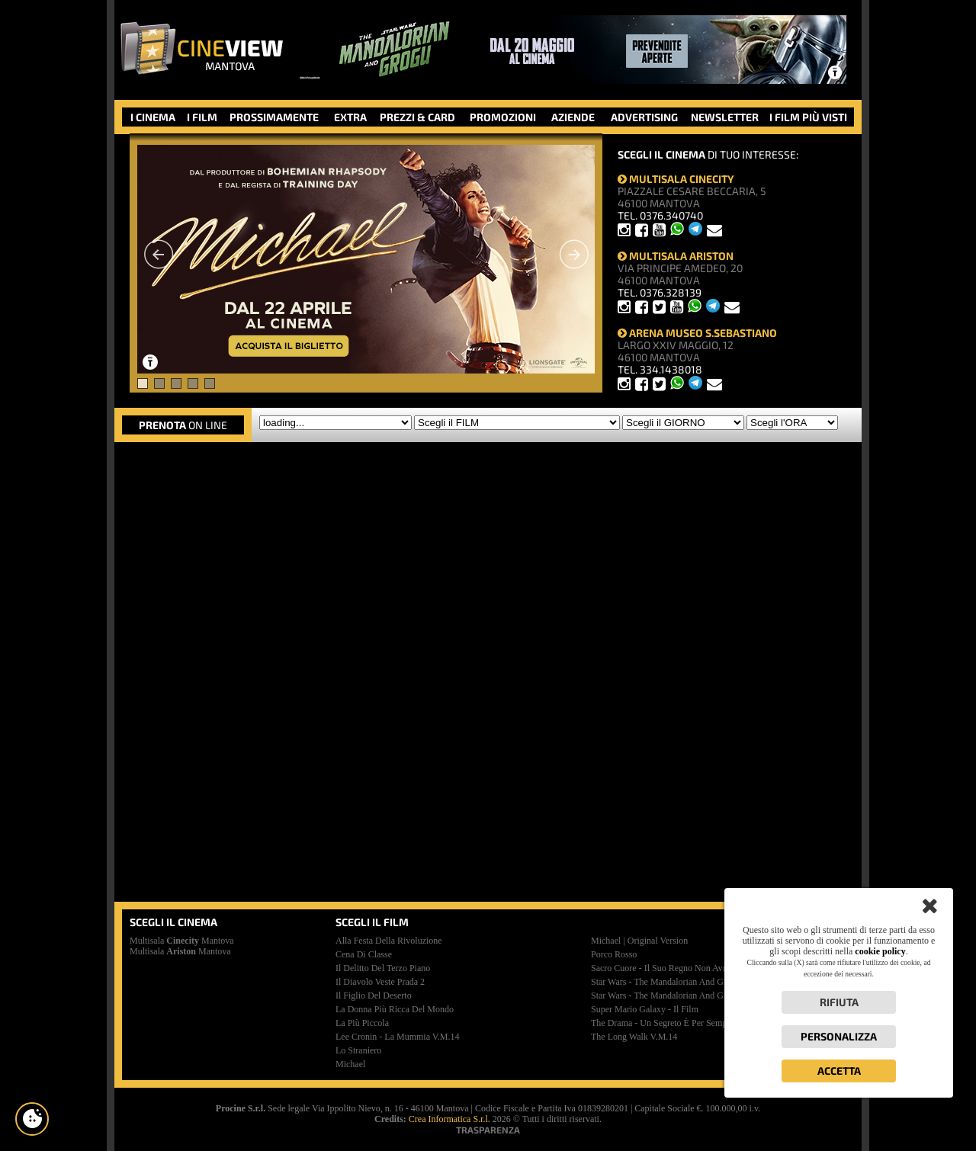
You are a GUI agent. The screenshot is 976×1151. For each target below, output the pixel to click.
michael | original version (639, 940)
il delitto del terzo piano (383, 968)
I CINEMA (152, 117)
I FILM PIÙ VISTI (808, 117)
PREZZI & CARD (417, 117)
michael (350, 1064)
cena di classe (364, 954)
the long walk (634, 1036)
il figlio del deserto (374, 995)
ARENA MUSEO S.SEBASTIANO (697, 332)
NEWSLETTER (725, 117)
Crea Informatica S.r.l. (449, 1119)
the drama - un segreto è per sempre (662, 1023)
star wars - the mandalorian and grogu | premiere (685, 995)
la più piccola (362, 1023)
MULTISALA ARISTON (676, 255)
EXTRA (350, 117)
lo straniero (358, 1050)
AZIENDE (573, 117)
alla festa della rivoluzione (389, 940)
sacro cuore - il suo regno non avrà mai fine (678, 968)
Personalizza (839, 1036)
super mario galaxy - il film (644, 1009)
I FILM (202, 117)
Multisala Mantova (182, 940)
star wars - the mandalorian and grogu (665, 981)
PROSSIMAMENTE (274, 117)
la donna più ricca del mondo (395, 1009)
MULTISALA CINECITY (676, 178)
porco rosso (614, 954)
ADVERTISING (644, 117)
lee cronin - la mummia (398, 1036)
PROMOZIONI (503, 117)
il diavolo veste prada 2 (380, 981)
